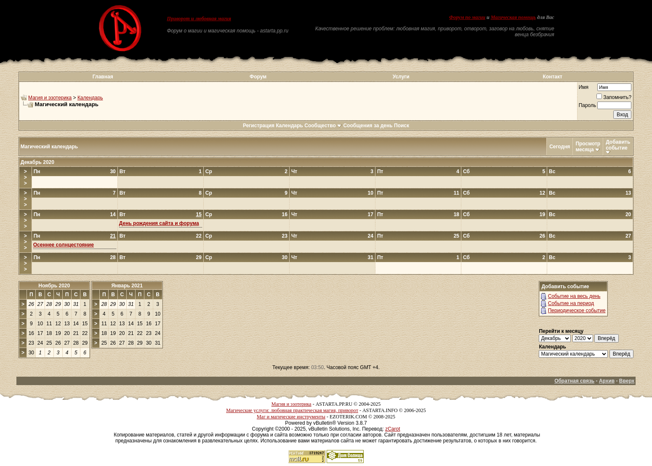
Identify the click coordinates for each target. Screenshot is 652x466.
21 (112, 236)
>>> (25, 177)
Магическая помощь (513, 17)
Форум (258, 77)
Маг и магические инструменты (291, 417)
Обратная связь (574, 381)
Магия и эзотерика (50, 98)
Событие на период (571, 303)
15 (198, 214)
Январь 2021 (127, 286)
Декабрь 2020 (37, 162)
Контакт (552, 77)
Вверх (626, 381)
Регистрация (258, 126)
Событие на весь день (574, 296)
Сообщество (323, 126)
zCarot (392, 429)
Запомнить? (613, 97)
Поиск (401, 126)
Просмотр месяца (587, 147)
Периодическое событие (577, 310)
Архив (607, 381)
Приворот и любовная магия (199, 18)
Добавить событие (618, 145)
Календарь (90, 98)
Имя (583, 87)
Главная (103, 77)
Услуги (401, 77)
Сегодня (559, 147)
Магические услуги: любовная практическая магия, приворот (292, 410)
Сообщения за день (367, 126)
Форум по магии (467, 17)
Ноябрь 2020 (54, 286)
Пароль (587, 105)
